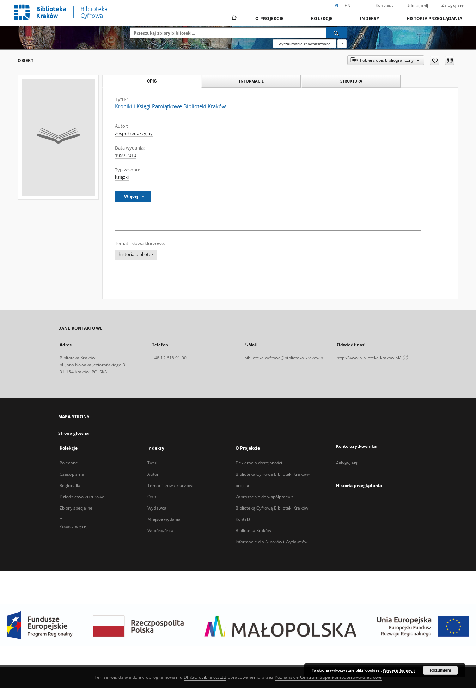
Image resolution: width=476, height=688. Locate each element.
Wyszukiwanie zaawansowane (305, 43)
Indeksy (369, 19)
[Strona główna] (234, 18)
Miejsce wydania (164, 519)
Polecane (69, 463)
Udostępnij (417, 5)
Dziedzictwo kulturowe (82, 497)
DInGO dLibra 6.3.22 (205, 677)
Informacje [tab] (251, 81)
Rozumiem (440, 670)
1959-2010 (125, 155)
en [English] (347, 5)
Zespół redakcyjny (134, 133)
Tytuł (152, 463)
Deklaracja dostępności (259, 463)
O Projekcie (269, 19)
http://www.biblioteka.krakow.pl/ (372, 358)
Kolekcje (321, 19)
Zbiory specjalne (76, 508)
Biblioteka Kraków (253, 531)
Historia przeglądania (434, 19)
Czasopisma (72, 474)
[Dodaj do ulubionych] (434, 60)
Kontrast (384, 5)
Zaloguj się (452, 5)
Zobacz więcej (74, 526)
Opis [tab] (152, 81)
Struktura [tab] (351, 81)
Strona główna (73, 433)
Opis (151, 497)
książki (122, 177)
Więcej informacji (399, 670)
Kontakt (243, 519)
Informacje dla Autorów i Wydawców (272, 542)
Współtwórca (160, 531)
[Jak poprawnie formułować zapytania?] (342, 43)
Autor (153, 474)
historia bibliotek (136, 254)
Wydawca (156, 508)
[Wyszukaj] (336, 32)
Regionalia (70, 485)
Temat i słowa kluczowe (171, 485)
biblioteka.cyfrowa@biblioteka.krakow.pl (284, 358)
